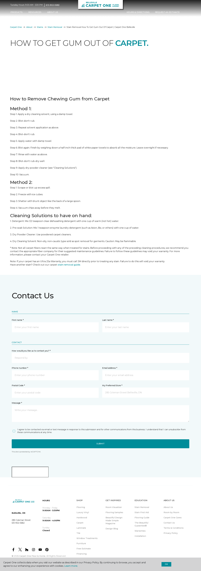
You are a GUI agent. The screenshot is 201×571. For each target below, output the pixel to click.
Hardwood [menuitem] (81, 517)
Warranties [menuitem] (140, 531)
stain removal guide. (69, 264)
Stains (40, 27)
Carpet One (16, 27)
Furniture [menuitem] (81, 543)
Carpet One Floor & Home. (32, 556)
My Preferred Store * (112, 385)
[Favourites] (188, 12)
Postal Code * (18, 385)
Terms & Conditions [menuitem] (174, 528)
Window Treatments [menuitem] (87, 538)
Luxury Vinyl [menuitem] (82, 512)
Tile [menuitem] (78, 533)
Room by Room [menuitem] (171, 512)
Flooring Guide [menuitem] (142, 517)
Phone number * (20, 368)
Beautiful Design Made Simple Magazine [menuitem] (114, 520)
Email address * (109, 368)
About (29, 27)
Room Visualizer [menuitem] (114, 507)
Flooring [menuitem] (80, 507)
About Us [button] (52, 12)
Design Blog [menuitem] (112, 528)
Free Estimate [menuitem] (83, 548)
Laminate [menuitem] (81, 528)
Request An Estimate (167, 12)
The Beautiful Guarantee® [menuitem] (141, 524)
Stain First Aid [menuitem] (142, 512)
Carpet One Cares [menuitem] (173, 517)
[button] (184, 12)
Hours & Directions (138, 12)
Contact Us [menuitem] (169, 523)
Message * (17, 403)
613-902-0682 (52, 5)
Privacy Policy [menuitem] (171, 533)
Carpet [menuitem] (79, 523)
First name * (18, 320)
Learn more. (71, 566)
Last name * (108, 320)
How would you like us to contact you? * (31, 351)
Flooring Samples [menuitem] (114, 512)
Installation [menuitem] (140, 536)
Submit (100, 443)
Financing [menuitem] (81, 554)
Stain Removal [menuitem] (142, 507)
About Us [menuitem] (168, 507)
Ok (166, 564)
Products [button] (16, 12)
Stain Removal (55, 27)
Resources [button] (34, 12)
